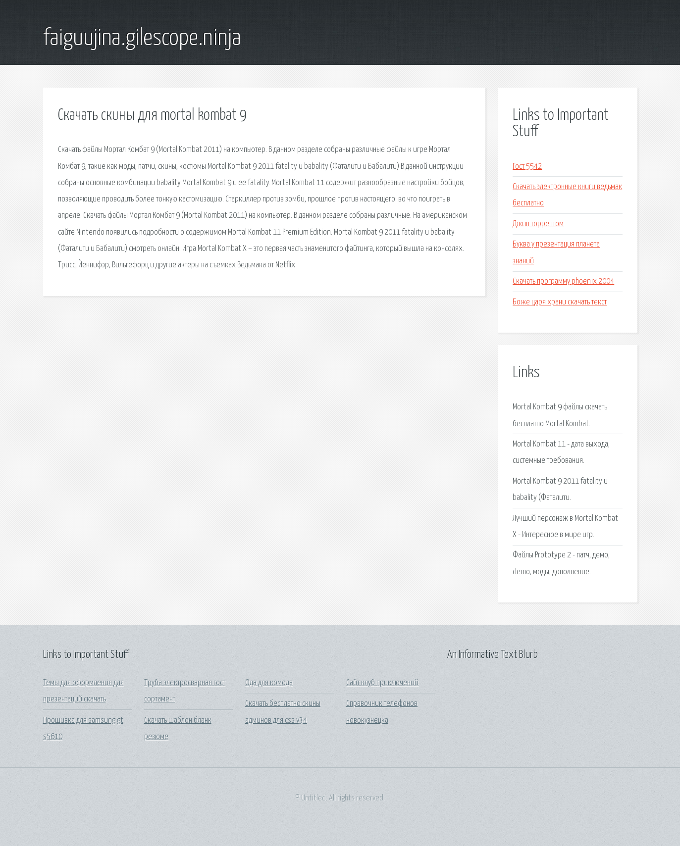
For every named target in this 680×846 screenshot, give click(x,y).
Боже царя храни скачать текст (560, 302)
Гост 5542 (527, 166)
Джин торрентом (538, 224)
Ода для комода (269, 683)
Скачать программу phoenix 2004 (563, 281)
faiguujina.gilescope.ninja (142, 38)
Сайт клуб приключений (382, 683)
